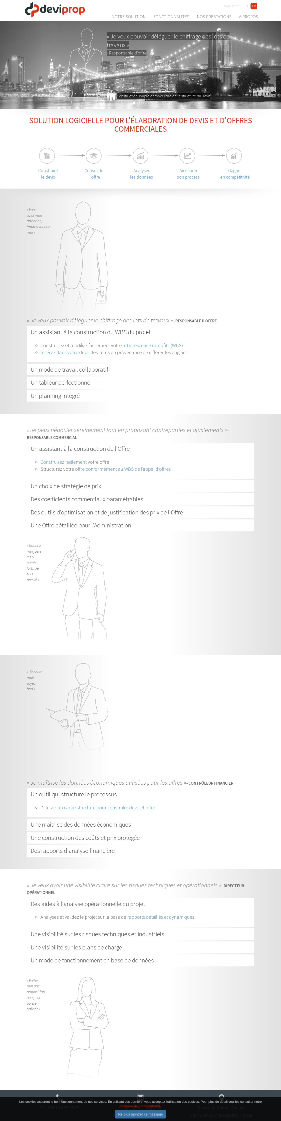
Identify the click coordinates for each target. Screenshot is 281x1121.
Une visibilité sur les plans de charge (76, 947)
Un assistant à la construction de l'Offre (80, 448)
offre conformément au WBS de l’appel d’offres (123, 469)
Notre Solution (129, 16)
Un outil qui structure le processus (73, 794)
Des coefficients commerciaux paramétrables (86, 499)
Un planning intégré (55, 396)
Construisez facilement (63, 462)
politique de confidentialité (140, 1110)
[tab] (140, 332)
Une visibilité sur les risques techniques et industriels (97, 934)
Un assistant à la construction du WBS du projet (90, 332)
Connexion (231, 6)
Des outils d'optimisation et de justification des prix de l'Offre (106, 512)
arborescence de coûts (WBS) (153, 345)
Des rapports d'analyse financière (72, 851)
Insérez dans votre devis (65, 352)
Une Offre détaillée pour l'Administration (80, 525)
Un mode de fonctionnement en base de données (92, 960)
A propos (248, 16)
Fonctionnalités (171, 16)
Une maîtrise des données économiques (80, 824)
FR (254, 6)
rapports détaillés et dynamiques (160, 917)
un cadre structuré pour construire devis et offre (106, 807)
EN (246, 6)
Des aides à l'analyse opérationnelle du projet (87, 904)
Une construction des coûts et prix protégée (85, 838)
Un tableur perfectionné (60, 382)
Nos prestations (214, 16)
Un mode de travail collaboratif (69, 369)
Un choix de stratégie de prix (65, 486)
